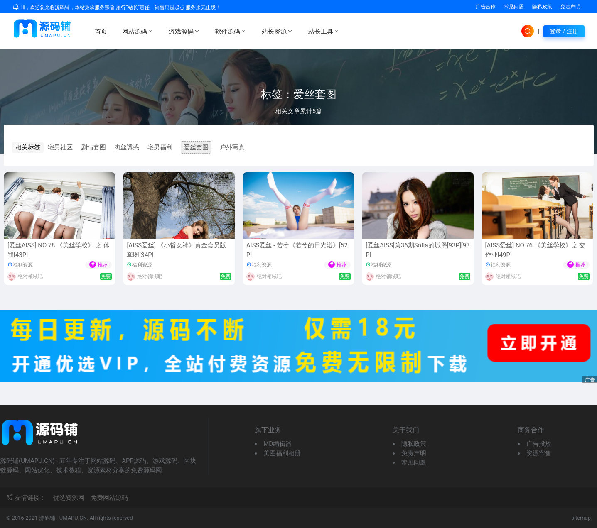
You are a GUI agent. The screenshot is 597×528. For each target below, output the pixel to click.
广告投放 (538, 443)
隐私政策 (542, 7)
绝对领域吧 (30, 276)
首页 (101, 31)
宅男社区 (60, 147)
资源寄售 (538, 453)
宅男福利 (159, 147)
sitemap (581, 518)
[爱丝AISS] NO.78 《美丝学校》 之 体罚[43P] (58, 250)
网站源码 (138, 31)
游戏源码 (184, 31)
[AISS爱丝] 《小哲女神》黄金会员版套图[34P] (176, 250)
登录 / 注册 (564, 31)
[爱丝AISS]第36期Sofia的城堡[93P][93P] (418, 250)
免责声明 (570, 7)
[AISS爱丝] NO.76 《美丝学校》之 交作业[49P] (535, 250)
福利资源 (23, 265)
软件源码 (231, 31)
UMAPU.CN (73, 518)
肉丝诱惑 (126, 147)
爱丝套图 (196, 147)
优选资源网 (68, 497)
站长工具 (324, 31)
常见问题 (514, 7)
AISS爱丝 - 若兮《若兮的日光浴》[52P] (297, 250)
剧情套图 (93, 147)
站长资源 (277, 31)
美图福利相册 (282, 453)
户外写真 (232, 147)
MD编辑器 (277, 443)
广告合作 (486, 7)
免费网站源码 (109, 497)
